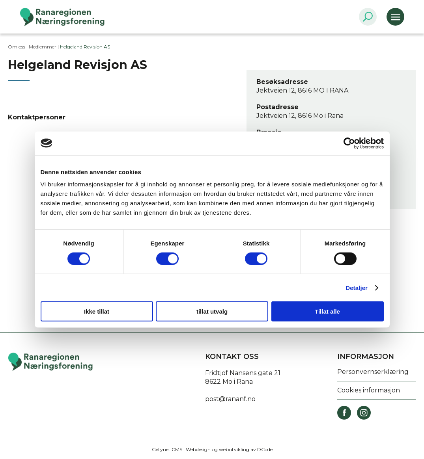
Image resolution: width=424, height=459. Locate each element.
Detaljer (357, 287)
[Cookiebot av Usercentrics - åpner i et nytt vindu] (349, 143)
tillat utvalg (212, 311)
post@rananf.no (230, 399)
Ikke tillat (96, 311)
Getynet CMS (167, 449)
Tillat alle (327, 311)
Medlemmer (42, 47)
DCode (265, 449)
